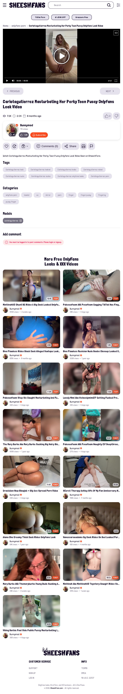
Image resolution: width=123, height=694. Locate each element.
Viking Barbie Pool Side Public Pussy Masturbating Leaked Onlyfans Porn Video (31, 630)
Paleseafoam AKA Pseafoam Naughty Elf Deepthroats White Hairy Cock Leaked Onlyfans (91, 444)
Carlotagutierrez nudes (40, 176)
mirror (48, 195)
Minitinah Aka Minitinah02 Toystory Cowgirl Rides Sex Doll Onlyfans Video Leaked (91, 583)
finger (71, 195)
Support (33, 668)
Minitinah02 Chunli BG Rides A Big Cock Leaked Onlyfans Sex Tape (31, 304)
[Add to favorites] (6, 146)
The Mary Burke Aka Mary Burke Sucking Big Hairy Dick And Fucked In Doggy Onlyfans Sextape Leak (31, 444)
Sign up (32, 673)
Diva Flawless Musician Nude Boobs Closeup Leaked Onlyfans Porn (91, 351)
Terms (84, 668)
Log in (31, 677)
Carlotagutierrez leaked (40, 169)
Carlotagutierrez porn (100, 176)
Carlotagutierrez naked (93, 169)
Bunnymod (26, 125)
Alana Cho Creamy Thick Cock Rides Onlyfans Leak (29, 537)
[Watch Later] (14, 146)
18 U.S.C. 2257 (87, 677)
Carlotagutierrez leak (15, 169)
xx (37, 195)
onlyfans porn (19, 25)
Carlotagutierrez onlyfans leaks (71, 176)
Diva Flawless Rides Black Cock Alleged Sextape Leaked (31, 351)
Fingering (102, 195)
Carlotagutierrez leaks (67, 169)
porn (59, 195)
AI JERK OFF (60, 17)
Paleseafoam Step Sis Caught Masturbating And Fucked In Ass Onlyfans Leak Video (31, 397)
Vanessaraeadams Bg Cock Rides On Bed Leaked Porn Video (91, 537)
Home (5, 25)
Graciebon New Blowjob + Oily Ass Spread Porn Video (30, 490)
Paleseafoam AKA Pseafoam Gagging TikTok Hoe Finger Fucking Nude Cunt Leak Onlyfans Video (91, 304)
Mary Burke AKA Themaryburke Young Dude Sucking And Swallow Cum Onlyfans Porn (31, 583)
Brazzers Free (82, 17)
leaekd (26, 195)
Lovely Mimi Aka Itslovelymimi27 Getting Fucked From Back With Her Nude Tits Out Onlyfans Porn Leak (91, 397)
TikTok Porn (40, 17)
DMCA (83, 673)
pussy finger (11, 202)
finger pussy (86, 195)
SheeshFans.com (56, 688)
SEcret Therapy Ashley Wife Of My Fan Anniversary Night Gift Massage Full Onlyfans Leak (91, 490)
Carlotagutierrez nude (15, 176)
